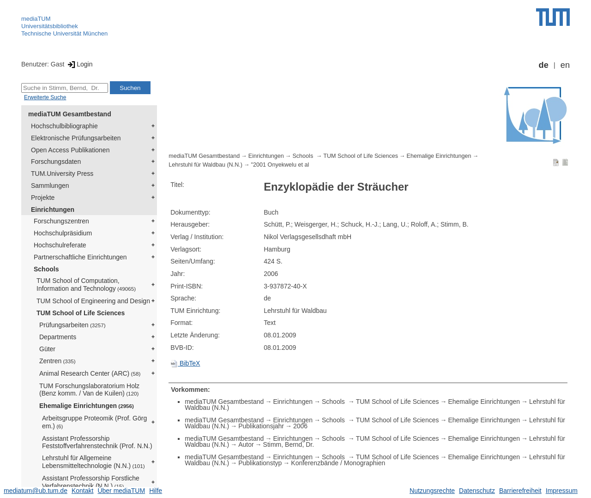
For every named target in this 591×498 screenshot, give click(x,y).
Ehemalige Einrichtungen (86, 405)
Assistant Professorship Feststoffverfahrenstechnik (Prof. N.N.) (97, 442)
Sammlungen (50, 185)
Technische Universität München (64, 33)
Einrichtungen (52, 209)
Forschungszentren (61, 221)
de (544, 65)
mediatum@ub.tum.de (35, 490)
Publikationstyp (260, 463)
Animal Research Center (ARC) (89, 373)
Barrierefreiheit (520, 490)
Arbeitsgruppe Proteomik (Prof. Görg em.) (94, 422)
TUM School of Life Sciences (80, 313)
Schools (46, 269)
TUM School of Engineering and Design (93, 301)
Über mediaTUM (121, 490)
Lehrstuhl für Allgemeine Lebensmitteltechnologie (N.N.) (93, 461)
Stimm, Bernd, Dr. (288, 444)
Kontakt (82, 490)
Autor (245, 444)
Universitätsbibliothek (49, 26)
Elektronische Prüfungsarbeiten (76, 138)
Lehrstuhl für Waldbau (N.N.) (205, 165)
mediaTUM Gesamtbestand (69, 114)
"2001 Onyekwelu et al (280, 165)
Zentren (57, 361)
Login (79, 64)
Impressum (562, 490)
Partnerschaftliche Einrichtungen (80, 257)
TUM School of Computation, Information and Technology (86, 284)
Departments (57, 337)
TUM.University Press (62, 173)
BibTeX (185, 363)
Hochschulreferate (60, 245)
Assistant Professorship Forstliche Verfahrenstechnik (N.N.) (90, 482)
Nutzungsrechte (432, 490)
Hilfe (155, 490)
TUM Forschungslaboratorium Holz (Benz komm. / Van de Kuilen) (89, 389)
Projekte (42, 197)
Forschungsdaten (56, 161)
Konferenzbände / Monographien (338, 463)
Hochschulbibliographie (64, 126)
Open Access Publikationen (70, 150)
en (565, 65)
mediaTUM (36, 18)
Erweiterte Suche (45, 97)
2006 (300, 426)
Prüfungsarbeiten (72, 325)
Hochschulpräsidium (63, 233)
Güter (47, 349)
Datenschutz (477, 490)
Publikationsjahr (261, 426)
